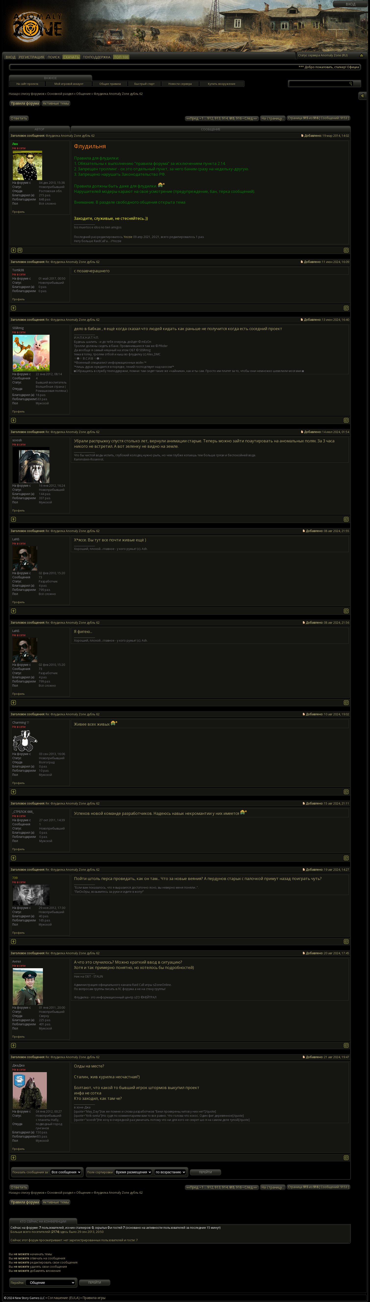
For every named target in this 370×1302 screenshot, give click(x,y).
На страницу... (272, 118)
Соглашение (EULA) (64, 1297)
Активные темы (56, 103)
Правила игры (93, 1297)
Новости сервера (180, 84)
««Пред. (192, 118)
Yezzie (128, 237)
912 (210, 118)
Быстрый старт (144, 84)
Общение (83, 94)
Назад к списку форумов (26, 94)
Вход (350, 4)
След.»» (250, 118)
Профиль (18, 211)
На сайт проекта (27, 84)
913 (217, 118)
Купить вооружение (221, 84)
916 (239, 118)
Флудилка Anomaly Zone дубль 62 (118, 94)
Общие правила (110, 84)
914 (225, 118)
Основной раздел (60, 94)
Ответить (19, 118)
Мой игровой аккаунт (68, 84)
